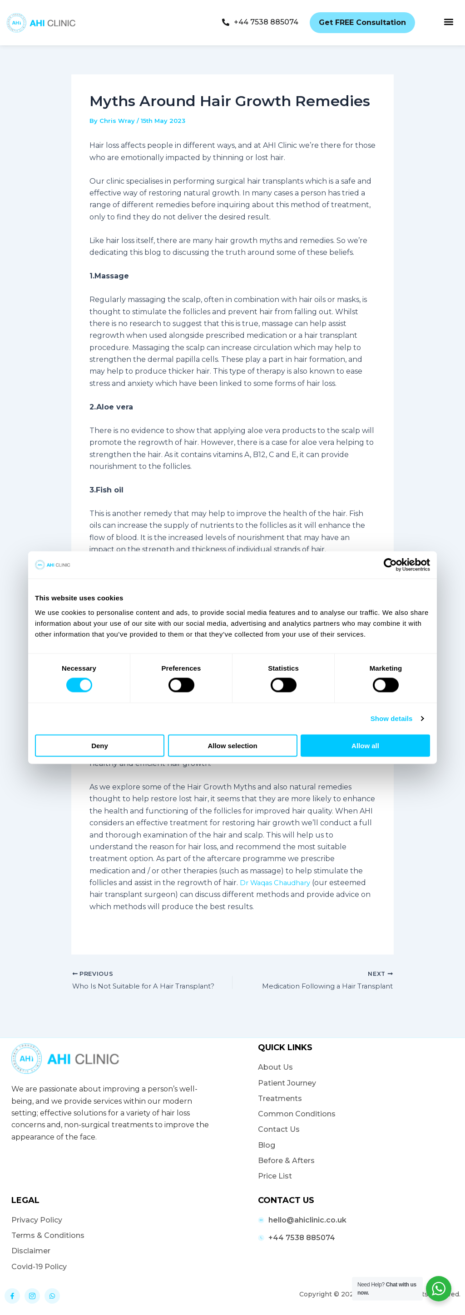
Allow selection (232, 745)
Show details (392, 718)
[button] (448, 21)
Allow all (365, 745)
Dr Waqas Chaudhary (278, 882)
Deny (99, 745)
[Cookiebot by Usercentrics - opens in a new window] (390, 565)
